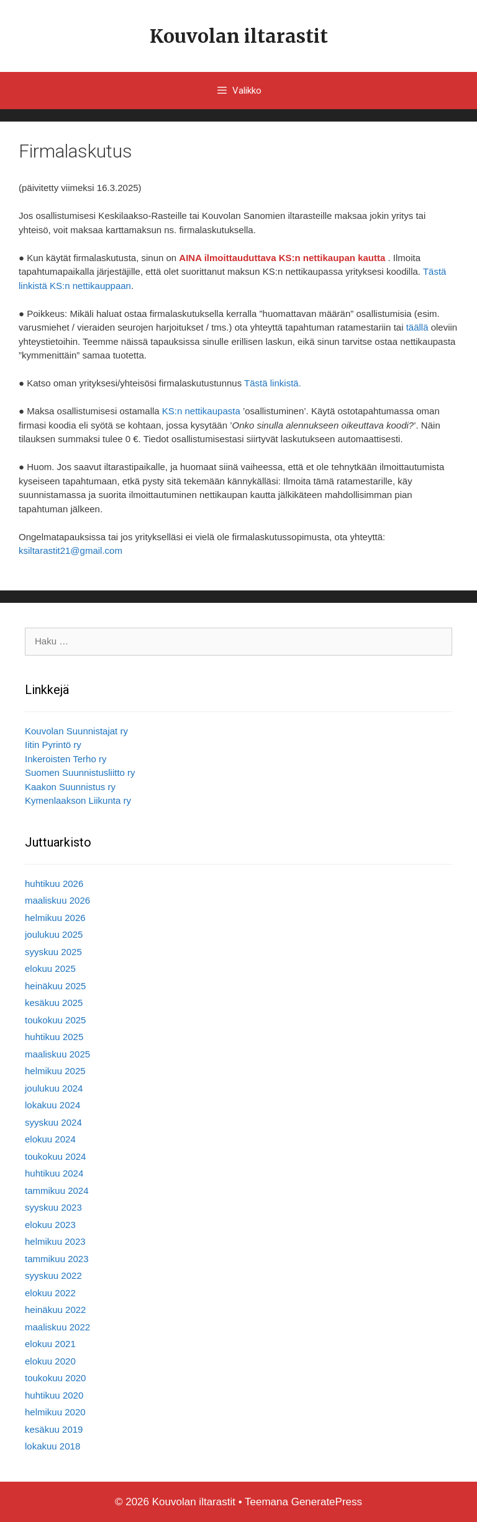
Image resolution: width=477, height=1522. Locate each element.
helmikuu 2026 (55, 917)
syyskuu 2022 (53, 1275)
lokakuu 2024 (52, 1105)
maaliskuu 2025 (57, 1054)
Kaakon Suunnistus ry (70, 786)
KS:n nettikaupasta (201, 411)
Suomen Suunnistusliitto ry (80, 772)
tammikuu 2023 (57, 1258)
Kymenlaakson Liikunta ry (78, 800)
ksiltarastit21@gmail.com (70, 550)
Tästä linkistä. (272, 383)
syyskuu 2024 (53, 1122)
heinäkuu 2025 (55, 986)
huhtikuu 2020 (54, 1395)
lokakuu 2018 (52, 1446)
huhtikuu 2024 (54, 1173)
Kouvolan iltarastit (239, 36)
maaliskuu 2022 (57, 1327)
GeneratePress (326, 1502)
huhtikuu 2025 (54, 1036)
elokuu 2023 (50, 1224)
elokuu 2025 (50, 968)
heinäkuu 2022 (55, 1309)
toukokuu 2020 (55, 1378)
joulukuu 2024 (54, 1088)
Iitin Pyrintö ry (53, 744)
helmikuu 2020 (55, 1412)
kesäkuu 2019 (54, 1429)
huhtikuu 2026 (54, 883)
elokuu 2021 (50, 1343)
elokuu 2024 (50, 1139)
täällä (417, 327)
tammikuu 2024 (57, 1190)
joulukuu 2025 (54, 934)
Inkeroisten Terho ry (65, 759)
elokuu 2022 (50, 1293)
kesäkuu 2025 (54, 1002)
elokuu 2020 (50, 1361)
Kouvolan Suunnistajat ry (76, 731)
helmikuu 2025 (55, 1071)
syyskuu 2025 (53, 951)
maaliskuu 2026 (57, 900)
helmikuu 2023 (55, 1241)
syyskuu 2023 (53, 1207)
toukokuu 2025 (55, 1020)
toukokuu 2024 (55, 1156)
